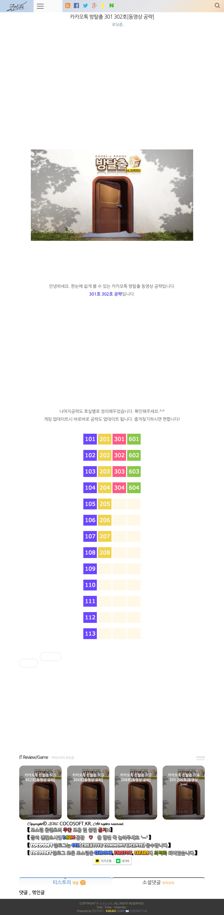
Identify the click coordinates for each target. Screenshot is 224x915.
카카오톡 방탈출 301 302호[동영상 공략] (112, 16)
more (200, 757)
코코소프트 (106, 903)
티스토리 (66, 882)
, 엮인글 (37, 892)
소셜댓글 (158, 882)
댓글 (24, 892)
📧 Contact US (136, 911)
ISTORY (98, 911)
